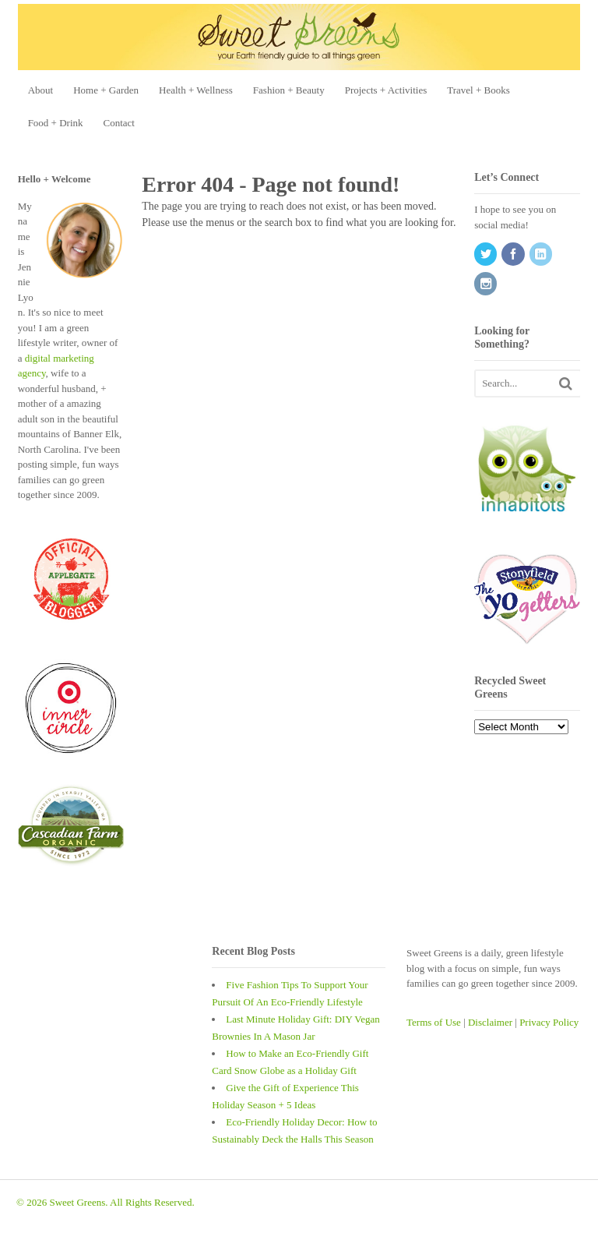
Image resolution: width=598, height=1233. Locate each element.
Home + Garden (106, 90)
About (41, 90)
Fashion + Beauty (289, 90)
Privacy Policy (549, 1022)
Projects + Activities (386, 90)
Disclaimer (490, 1022)
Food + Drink (55, 123)
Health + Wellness (196, 90)
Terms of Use (433, 1022)
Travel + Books (478, 90)
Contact (119, 123)
